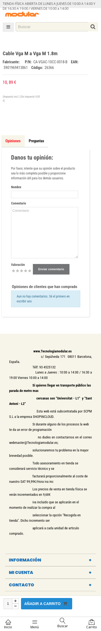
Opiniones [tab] (12, 141)
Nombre (16, 187)
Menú (34, 624)
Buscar (62, 623)
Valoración (18, 265)
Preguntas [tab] (36, 141)
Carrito (91, 624)
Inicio (8, 624)
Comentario (18, 203)
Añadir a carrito (45, 603)
